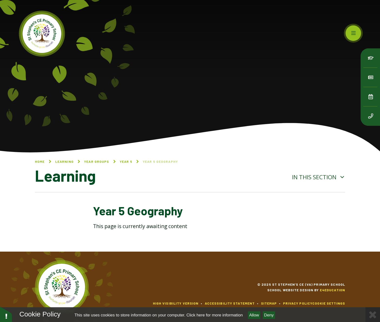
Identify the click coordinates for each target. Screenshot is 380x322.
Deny (269, 315)
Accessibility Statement (230, 303)
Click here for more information (214, 315)
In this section (318, 177)
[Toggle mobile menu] (353, 33)
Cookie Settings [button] (328, 303)
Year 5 (126, 161)
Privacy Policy (298, 303)
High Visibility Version (176, 303)
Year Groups (96, 161)
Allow (254, 315)
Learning (64, 161)
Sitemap (269, 303)
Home (40, 161)
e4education (332, 290)
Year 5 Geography (160, 161)
